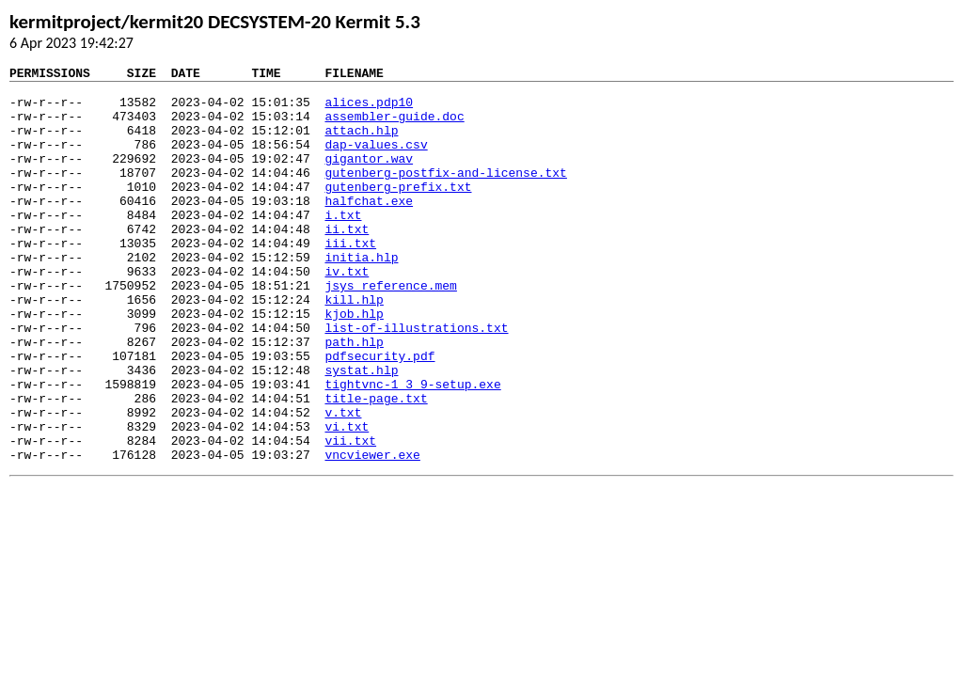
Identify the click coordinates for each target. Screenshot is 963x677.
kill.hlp (353, 346)
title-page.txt (375, 465)
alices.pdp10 (368, 110)
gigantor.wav (368, 177)
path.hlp (353, 397)
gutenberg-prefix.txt (397, 211)
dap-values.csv (375, 160)
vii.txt (350, 516)
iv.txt (346, 313)
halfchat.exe (368, 228)
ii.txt (346, 262)
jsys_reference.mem (390, 330)
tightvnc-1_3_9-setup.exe (412, 448)
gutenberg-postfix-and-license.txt (445, 194)
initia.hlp (361, 296)
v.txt (342, 482)
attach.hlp (361, 143)
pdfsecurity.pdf (379, 414)
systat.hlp (361, 431)
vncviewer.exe (371, 533)
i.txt (342, 245)
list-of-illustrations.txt (416, 380)
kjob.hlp (353, 363)
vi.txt (346, 499)
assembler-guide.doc (394, 126)
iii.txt (350, 279)
